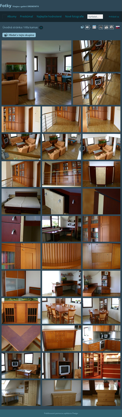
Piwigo (75, 413)
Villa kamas (31, 27)
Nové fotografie (74, 16)
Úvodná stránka (12, 27)
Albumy (11, 16)
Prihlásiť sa (114, 16)
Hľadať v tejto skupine (21, 35)
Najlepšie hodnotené (49, 16)
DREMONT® (33, 6)
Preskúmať (26, 16)
